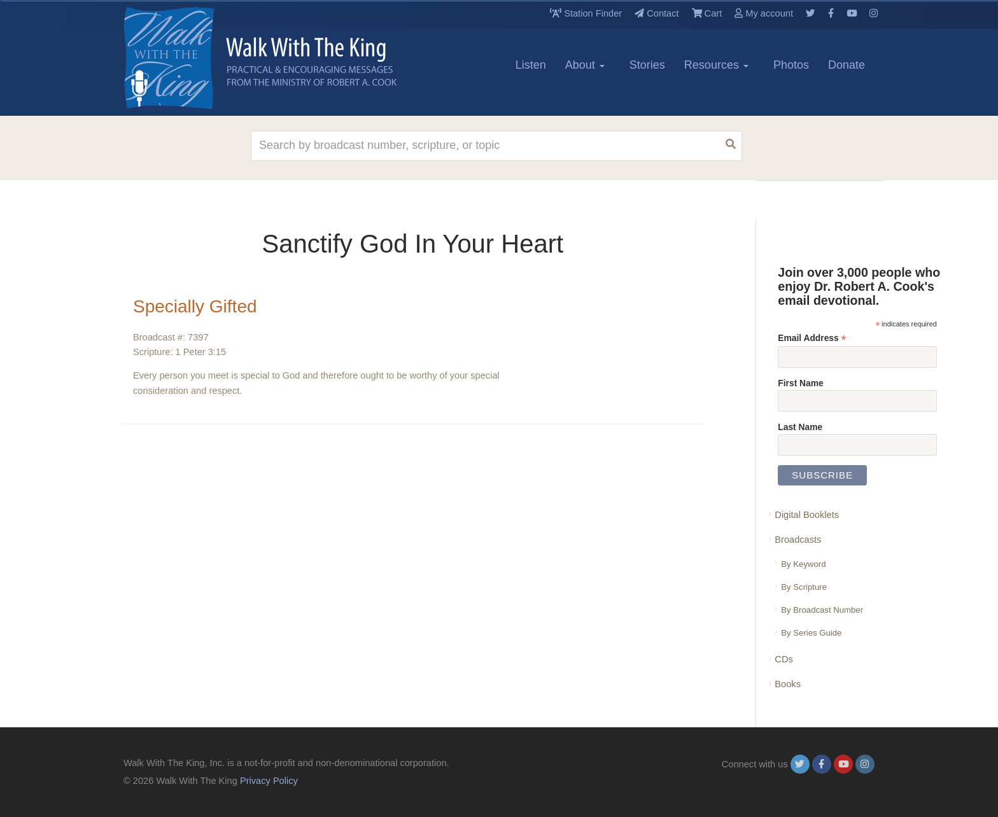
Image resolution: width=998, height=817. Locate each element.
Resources (716, 65)
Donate (846, 65)
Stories (647, 65)
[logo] (180, 57)
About (585, 65)
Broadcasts (798, 539)
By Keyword (803, 564)
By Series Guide (811, 633)
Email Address (812, 338)
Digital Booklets (807, 515)
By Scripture (804, 587)
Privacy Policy (269, 781)
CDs (783, 659)
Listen (531, 65)
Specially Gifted (195, 306)
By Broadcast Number (822, 610)
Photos (791, 65)
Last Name (800, 427)
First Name (800, 383)
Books (788, 684)
